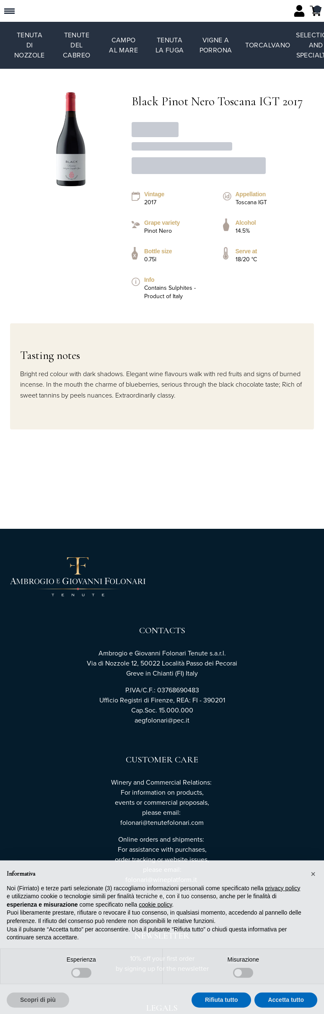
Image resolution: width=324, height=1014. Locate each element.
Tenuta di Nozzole (29, 45)
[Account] (299, 11)
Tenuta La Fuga (170, 45)
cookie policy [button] (155, 908)
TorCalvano (267, 45)
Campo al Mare (123, 45)
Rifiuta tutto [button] (221, 1004)
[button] (313, 877)
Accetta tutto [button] (286, 1004)
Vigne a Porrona (216, 45)
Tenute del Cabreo (76, 45)
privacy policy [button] (282, 892)
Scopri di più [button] (38, 1004)
